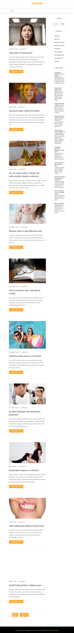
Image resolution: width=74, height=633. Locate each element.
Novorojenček (58, 52)
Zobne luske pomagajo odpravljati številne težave (59, 149)
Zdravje (56, 61)
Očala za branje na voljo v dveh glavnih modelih (59, 192)
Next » (26, 615)
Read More (16, 72)
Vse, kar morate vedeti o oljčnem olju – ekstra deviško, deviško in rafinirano (59, 132)
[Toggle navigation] (12, 10)
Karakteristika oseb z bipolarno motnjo (59, 104)
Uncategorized (58, 58)
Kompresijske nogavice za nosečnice (24, 470)
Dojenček (37, 3)
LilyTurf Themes (54, 630)
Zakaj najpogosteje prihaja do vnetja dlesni (26, 526)
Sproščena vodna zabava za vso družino (25, 356)
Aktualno (57, 36)
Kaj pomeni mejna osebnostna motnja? (24, 111)
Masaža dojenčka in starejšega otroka (59, 204)
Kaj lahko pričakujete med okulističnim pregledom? (59, 178)
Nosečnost (57, 48)
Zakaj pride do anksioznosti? (20, 53)
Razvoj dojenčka (59, 55)
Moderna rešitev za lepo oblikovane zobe (25, 231)
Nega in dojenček (59, 45)
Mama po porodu (59, 42)
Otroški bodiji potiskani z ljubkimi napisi (25, 585)
